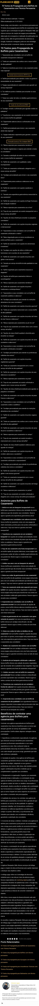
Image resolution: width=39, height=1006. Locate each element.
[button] (29, 2)
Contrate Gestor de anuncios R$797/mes (19, 75)
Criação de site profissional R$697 (20, 105)
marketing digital (22, 880)
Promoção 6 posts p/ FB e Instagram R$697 (19, 141)
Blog (2, 11)
